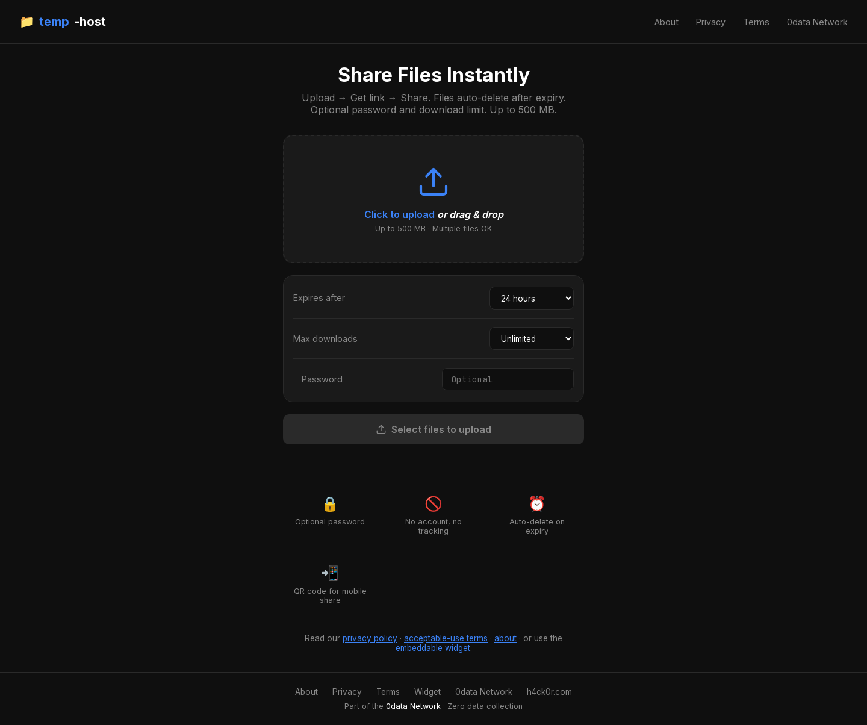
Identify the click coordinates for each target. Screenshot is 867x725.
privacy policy (370, 638)
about (505, 638)
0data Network (817, 22)
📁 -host (62, 21)
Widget (427, 692)
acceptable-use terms (446, 638)
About (666, 22)
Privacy (711, 22)
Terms (756, 22)
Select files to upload (433, 429)
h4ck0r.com (549, 692)
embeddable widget (433, 648)
